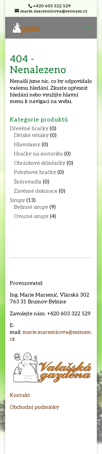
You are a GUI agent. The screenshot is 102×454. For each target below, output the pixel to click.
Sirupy (17, 200)
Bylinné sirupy (31, 207)
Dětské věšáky (31, 135)
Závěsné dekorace (35, 191)
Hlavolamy (27, 145)
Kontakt (20, 395)
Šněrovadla (27, 182)
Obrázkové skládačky (39, 163)
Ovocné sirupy (31, 216)
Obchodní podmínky (34, 407)
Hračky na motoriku (38, 154)
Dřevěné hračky (29, 129)
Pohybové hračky (35, 172)
